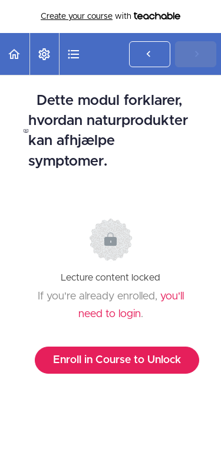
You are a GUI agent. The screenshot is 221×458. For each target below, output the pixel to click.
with (110, 16)
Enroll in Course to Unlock (117, 360)
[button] (14, 54)
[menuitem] (44, 54)
